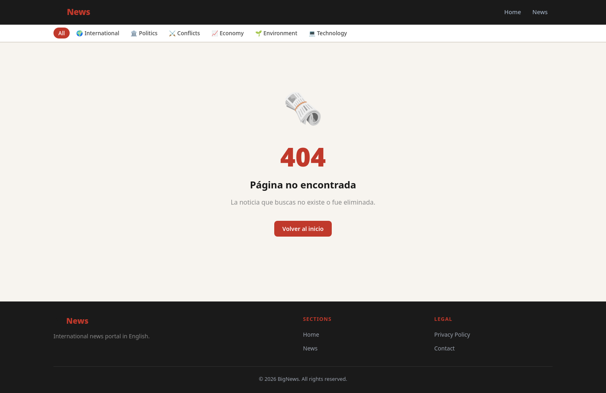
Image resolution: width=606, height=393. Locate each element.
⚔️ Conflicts (184, 33)
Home (512, 12)
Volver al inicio (303, 229)
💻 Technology (328, 33)
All (61, 33)
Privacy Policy (452, 334)
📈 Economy (227, 33)
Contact (444, 348)
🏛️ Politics (144, 33)
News (540, 12)
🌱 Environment (276, 33)
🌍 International (97, 33)
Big (71, 11)
